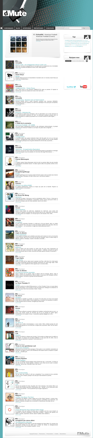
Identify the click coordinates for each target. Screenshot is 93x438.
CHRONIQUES (8, 28)
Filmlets (18, 335)
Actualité (67, 40)
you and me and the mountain (25, 272)
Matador (67, 46)
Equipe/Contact (34, 433)
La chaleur (18, 222)
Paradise (18, 297)
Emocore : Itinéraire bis (23, 112)
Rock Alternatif (73, 46)
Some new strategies (22, 347)
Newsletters (63, 433)
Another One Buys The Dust (24, 397)
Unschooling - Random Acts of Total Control (29, 100)
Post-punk (71, 41)
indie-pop (85, 43)
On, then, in (19, 322)
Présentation (49, 433)
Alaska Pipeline (20, 360)
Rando (17, 76)
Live (16, 384)
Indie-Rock (72, 40)
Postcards (67, 43)
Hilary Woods (80, 43)
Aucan (17, 310)
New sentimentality (21, 373)
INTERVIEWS (27, 28)
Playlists (76, 41)
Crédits (56, 433)
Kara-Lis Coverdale (74, 44)
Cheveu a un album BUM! (23, 185)
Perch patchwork (20, 234)
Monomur (18, 197)
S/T (16, 161)
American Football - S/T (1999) (25, 125)
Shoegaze (79, 46)
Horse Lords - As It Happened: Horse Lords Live (30, 64)
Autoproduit (78, 40)
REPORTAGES (38, 28)
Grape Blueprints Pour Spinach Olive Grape (29, 409)
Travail (17, 285)
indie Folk (87, 41)
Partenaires (42, 433)
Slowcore (73, 43)
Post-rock (81, 41)
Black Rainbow (20, 209)
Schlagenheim (20, 136)
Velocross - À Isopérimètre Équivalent (27, 149)
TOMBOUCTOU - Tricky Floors (25, 88)
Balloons (18, 247)
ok (86, 61)
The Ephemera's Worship (23, 422)
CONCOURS (50, 28)
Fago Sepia (19, 260)
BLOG (18, 28)
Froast (17, 173)
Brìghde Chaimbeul (82, 44)
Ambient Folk (67, 44)
